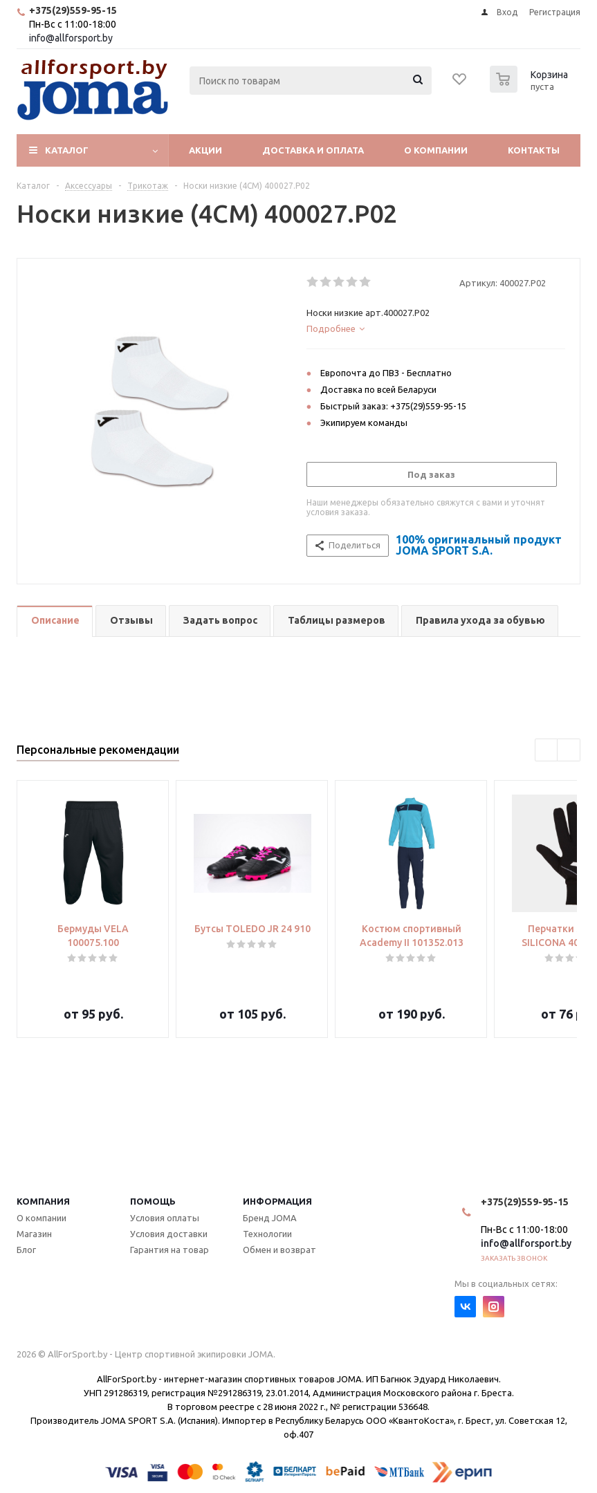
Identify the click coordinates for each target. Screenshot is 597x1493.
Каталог (67, 150)
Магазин (34, 1234)
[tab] (436, 328)
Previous (546, 750)
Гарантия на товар (169, 1249)
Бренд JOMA (270, 1218)
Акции (205, 150)
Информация (277, 1201)
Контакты (534, 150)
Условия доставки (169, 1234)
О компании (436, 150)
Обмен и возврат (279, 1249)
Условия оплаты (164, 1218)
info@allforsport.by (71, 38)
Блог (26, 1249)
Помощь (153, 1201)
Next (569, 750)
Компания (43, 1201)
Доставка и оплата (313, 150)
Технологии (267, 1234)
